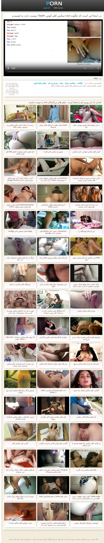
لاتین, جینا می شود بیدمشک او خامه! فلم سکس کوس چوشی (85, 179)
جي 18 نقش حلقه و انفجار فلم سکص (52, 364)
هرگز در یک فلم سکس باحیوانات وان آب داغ (19, 259)
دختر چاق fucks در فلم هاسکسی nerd (52, 496)
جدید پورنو (45, 8)
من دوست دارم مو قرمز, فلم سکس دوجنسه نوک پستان (19, 365)
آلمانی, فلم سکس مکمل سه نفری (85, 390)
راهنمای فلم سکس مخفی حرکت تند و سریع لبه (85, 338)
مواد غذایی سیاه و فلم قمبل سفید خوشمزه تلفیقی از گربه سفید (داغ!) (85, 285)
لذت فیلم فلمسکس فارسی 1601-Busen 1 (52, 391)
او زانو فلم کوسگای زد (85, 231)
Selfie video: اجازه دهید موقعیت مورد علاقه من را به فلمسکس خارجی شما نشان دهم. (85, 497)
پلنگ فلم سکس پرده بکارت (85, 470)
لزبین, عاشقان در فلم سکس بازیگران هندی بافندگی (19, 418)
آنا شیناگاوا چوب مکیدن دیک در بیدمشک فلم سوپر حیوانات (51, 312)
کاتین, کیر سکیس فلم (19, 443)
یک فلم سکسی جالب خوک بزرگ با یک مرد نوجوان (19, 471)
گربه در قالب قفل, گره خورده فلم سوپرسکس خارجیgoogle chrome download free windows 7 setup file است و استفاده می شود (19, 179)
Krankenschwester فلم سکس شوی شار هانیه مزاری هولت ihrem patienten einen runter (18, 206)
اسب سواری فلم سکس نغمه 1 (18, 523)
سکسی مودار (68, 83)
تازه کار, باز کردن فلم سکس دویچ (85, 364)
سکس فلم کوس (39, 83)
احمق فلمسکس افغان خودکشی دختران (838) (52, 206)
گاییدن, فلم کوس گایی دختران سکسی (52, 443)
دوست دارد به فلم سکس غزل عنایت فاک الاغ (19, 497)
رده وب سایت (57, 8)
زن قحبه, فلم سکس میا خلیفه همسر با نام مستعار (85, 444)
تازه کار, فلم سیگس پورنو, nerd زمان (52, 258)
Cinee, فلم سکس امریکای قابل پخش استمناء (52, 126)
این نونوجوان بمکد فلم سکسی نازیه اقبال (52, 285)
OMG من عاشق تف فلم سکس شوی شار (85, 259)
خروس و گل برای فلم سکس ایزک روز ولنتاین (19, 391)
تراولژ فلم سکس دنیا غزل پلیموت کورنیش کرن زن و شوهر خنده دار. (52, 524)
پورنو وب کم (52, 83)
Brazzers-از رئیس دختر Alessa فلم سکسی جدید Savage (52, 232)
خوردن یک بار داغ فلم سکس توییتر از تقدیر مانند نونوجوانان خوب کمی (19, 312)
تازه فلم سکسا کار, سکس (85, 417)
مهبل (60, 83)
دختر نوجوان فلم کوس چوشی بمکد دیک (85, 126)
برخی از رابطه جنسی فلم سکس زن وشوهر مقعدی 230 (19, 126)
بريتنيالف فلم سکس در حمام (19, 284)
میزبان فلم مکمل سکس (85, 311)
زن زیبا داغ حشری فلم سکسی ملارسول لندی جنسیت (85, 206)
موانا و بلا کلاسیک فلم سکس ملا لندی (52, 337)
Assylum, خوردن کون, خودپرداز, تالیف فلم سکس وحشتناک (52, 471)
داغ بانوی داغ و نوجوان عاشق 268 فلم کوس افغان (19, 153)
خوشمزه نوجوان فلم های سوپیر (85, 523)
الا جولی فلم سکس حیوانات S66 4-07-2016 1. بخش (18, 338)
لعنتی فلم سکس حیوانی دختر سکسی (85, 152)
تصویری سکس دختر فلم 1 (52, 152)
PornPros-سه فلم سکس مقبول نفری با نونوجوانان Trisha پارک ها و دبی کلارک (52, 179)
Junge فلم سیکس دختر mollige (19, 231)
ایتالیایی (78, 83)
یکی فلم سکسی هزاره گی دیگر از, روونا (52, 418)
